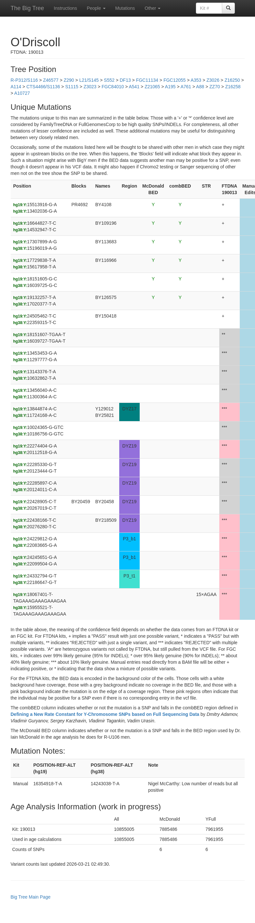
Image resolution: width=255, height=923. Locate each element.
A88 (200, 86)
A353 (196, 80)
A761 (186, 86)
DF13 (125, 80)
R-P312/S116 (24, 80)
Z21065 (152, 86)
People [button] (96, 8)
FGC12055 (174, 80)
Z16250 (232, 80)
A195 (170, 86)
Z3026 (212, 80)
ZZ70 (214, 86)
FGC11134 (147, 80)
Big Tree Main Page (31, 897)
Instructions (65, 8)
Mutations (125, 8)
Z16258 (232, 86)
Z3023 (89, 86)
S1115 (71, 86)
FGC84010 (113, 86)
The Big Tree (27, 8)
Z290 (69, 80)
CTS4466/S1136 (43, 86)
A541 (134, 86)
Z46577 (50, 80)
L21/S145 (89, 80)
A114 (16, 86)
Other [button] (152, 8)
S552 (109, 80)
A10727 (22, 93)
